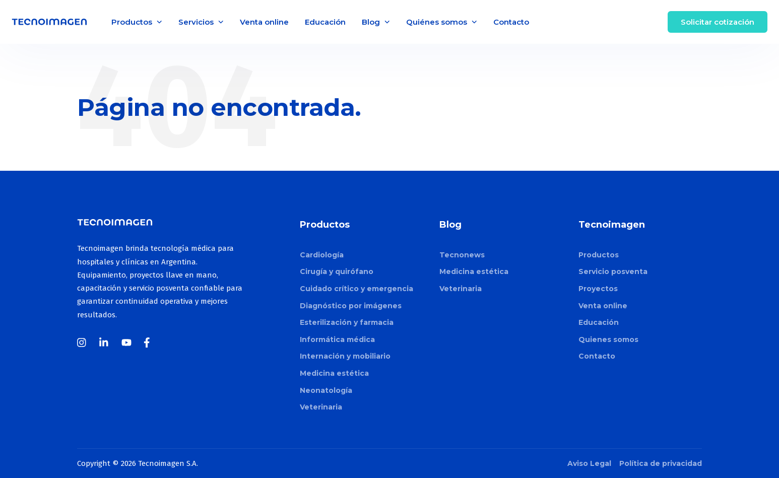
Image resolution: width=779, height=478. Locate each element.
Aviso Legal (589, 463)
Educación (325, 22)
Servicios (201, 22)
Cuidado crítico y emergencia (356, 288)
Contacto (511, 22)
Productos (136, 22)
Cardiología (322, 254)
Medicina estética (334, 373)
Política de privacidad (660, 463)
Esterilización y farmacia (347, 322)
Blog (376, 22)
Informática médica (337, 339)
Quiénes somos (441, 22)
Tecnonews (462, 254)
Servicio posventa (612, 271)
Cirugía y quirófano (336, 271)
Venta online (264, 22)
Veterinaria (321, 407)
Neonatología (326, 390)
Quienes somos (608, 339)
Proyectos (598, 288)
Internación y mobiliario (345, 356)
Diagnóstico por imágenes (351, 305)
